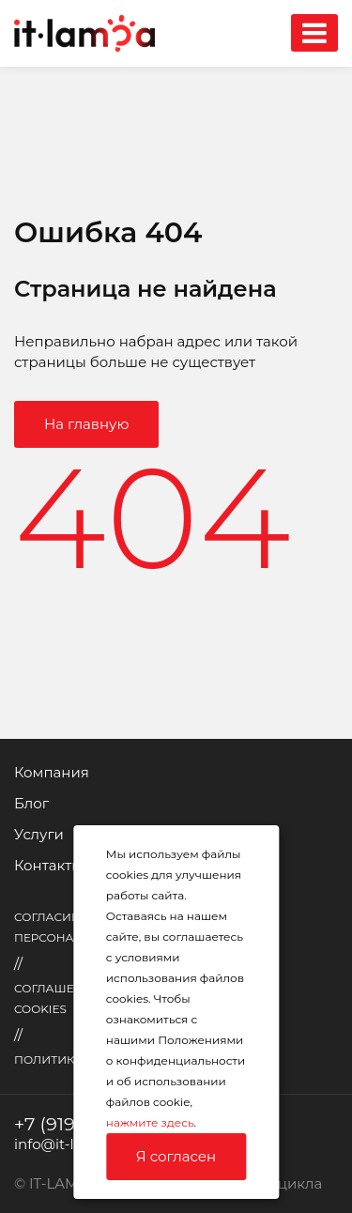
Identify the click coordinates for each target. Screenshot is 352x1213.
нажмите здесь (150, 1122)
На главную (86, 424)
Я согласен (176, 1156)
